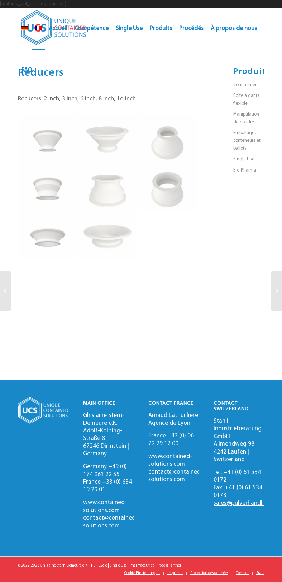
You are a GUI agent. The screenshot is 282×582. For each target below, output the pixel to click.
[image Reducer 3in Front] (48, 187)
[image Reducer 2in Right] (167, 139)
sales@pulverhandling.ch (246, 503)
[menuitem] (25, 29)
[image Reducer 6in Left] (108, 235)
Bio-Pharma (244, 170)
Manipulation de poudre (246, 118)
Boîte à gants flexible (246, 99)
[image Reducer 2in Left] (108, 139)
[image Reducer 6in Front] (48, 235)
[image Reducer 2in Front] (48, 139)
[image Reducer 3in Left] (108, 187)
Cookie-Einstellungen (142, 573)
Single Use (243, 159)
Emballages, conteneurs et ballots (247, 141)
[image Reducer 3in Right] (167, 187)
